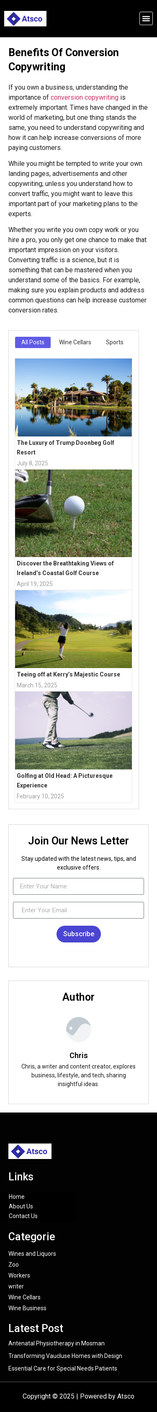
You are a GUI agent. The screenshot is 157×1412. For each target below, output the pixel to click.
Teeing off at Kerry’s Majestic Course (68, 674)
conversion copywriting (84, 97)
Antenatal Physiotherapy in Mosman (56, 1343)
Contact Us (23, 1216)
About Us (21, 1206)
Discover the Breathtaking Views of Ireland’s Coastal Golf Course (65, 568)
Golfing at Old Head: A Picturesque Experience (65, 780)
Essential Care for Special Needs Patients (62, 1368)
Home (17, 1196)
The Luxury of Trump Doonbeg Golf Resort (65, 447)
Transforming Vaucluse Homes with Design (65, 1356)
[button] (146, 18)
